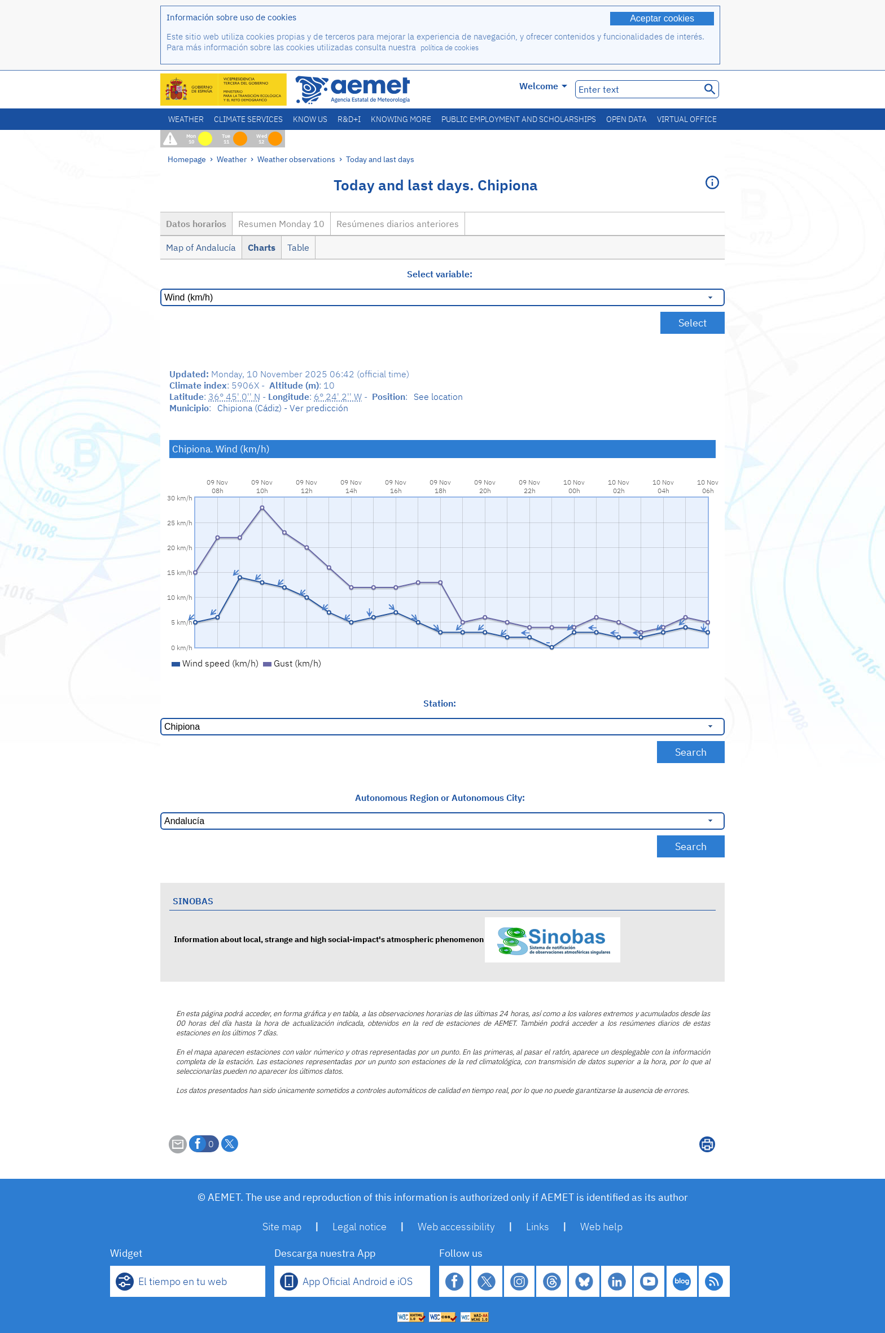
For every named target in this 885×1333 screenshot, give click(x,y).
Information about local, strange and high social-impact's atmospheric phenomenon (397, 939)
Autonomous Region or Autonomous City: (440, 797)
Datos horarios (196, 223)
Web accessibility (456, 1226)
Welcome (543, 86)
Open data (626, 119)
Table (298, 247)
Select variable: (439, 274)
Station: (439, 703)
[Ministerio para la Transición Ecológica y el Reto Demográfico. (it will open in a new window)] (224, 89)
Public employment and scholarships (518, 119)
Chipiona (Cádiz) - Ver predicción (282, 407)
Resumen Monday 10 (281, 223)
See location (438, 396)
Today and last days (380, 159)
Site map (281, 1226)
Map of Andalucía (201, 247)
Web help (601, 1226)
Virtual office (687, 119)
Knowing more (401, 119)
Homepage (187, 159)
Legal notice (359, 1226)
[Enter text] (637, 89)
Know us (310, 119)
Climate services (248, 119)
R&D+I (349, 119)
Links (537, 1226)
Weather (186, 119)
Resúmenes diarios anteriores (397, 223)
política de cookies (449, 48)
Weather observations (296, 159)
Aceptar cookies (662, 18)
